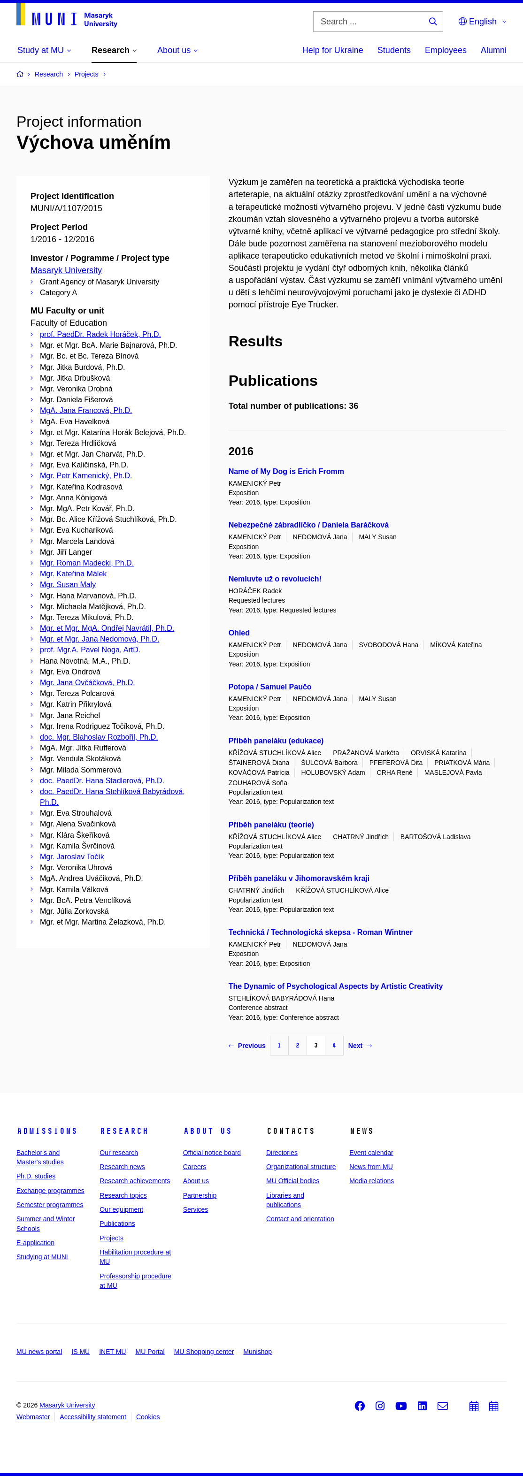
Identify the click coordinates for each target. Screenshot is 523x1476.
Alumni (494, 50)
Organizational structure (301, 1166)
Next (360, 1045)
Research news (122, 1166)
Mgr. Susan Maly (68, 585)
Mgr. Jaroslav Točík (72, 857)
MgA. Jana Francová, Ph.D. (86, 410)
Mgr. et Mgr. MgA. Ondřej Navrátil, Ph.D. (107, 628)
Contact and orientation (300, 1219)
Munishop (257, 1351)
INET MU (112, 1351)
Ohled (239, 633)
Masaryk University (66, 270)
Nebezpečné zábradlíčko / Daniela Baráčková (309, 525)
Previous (247, 1045)
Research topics (123, 1195)
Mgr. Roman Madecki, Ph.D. (87, 563)
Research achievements (135, 1181)
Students (394, 50)
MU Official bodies (292, 1181)
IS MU (80, 1351)
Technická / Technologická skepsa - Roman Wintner (321, 932)
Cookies (148, 1417)
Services (195, 1209)
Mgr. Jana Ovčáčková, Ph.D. (87, 683)
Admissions (46, 1131)
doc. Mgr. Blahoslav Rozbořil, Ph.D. (99, 737)
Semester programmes (49, 1204)
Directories (282, 1152)
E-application (35, 1243)
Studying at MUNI (42, 1257)
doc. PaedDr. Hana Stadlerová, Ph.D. (102, 781)
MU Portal (149, 1351)
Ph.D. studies (35, 1176)
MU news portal (39, 1351)
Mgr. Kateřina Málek (73, 574)
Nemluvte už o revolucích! (275, 579)
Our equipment (121, 1209)
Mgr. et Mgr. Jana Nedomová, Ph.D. (99, 639)
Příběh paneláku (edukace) (276, 741)
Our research (119, 1152)
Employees (446, 50)
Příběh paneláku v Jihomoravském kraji (299, 878)
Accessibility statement (93, 1417)
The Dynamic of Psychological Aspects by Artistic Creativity (336, 986)
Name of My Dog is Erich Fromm (286, 471)
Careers (195, 1166)
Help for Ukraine (332, 50)
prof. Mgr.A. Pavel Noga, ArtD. (90, 650)
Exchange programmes (50, 1190)
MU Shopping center (204, 1351)
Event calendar (371, 1152)
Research (124, 1131)
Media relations (371, 1181)
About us (207, 1131)
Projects (111, 1238)
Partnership (200, 1195)
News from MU (371, 1166)
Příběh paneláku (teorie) (271, 825)
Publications (117, 1223)
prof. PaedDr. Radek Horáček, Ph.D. (100, 334)
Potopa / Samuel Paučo (270, 687)
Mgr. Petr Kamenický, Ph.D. (86, 476)
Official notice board (212, 1152)
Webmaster (33, 1417)
